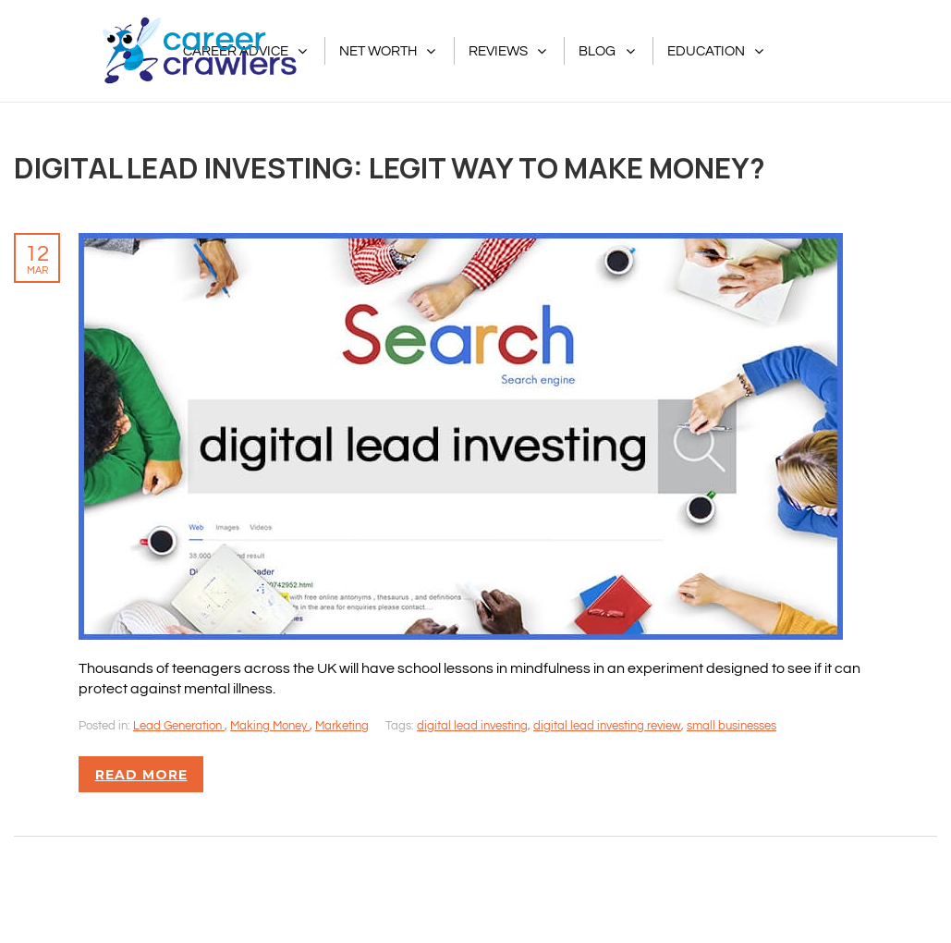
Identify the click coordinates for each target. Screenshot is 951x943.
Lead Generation (179, 725)
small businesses (731, 725)
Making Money (270, 725)
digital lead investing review (607, 725)
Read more (141, 774)
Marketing (342, 725)
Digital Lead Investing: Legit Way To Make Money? (389, 167)
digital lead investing (472, 725)
